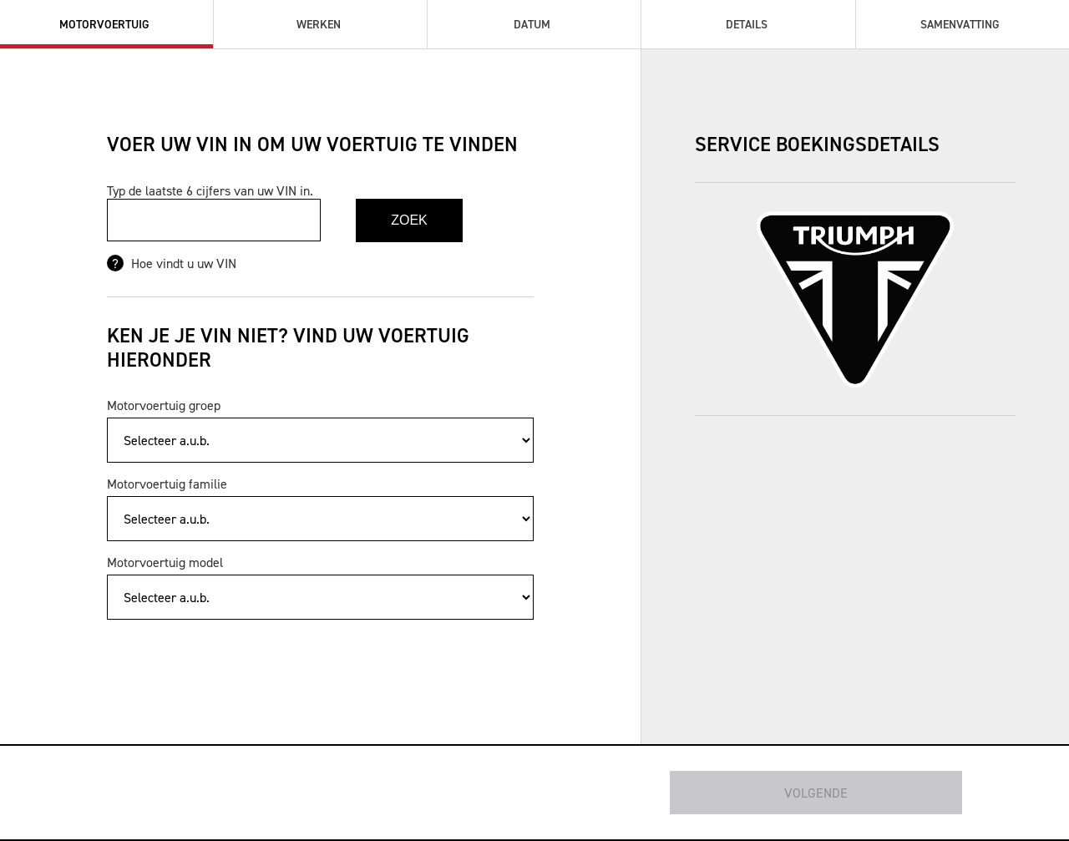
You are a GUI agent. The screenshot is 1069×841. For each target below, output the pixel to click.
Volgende (816, 792)
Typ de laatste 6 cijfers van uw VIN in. (210, 190)
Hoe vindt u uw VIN (182, 263)
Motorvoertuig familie (167, 483)
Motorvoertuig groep (163, 405)
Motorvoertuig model (165, 562)
